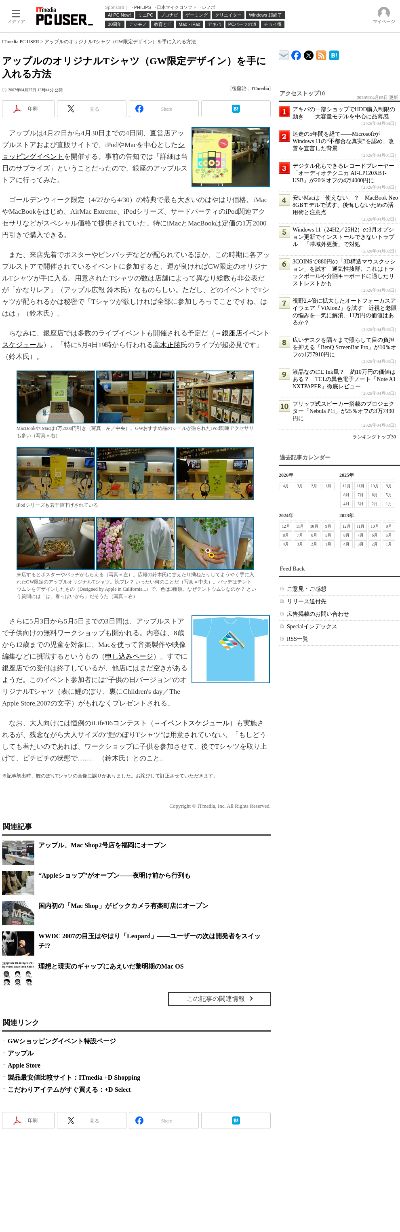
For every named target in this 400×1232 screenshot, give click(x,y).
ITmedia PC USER (20, 41)
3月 (300, 486)
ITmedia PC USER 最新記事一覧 (321, 54)
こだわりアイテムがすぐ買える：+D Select (69, 1089)
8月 (346, 495)
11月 (361, 486)
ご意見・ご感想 (306, 589)
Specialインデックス (312, 626)
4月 (286, 486)
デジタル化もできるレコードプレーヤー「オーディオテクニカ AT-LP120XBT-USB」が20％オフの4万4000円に (343, 173)
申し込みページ (129, 656)
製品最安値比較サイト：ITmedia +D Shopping (74, 1077)
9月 (389, 486)
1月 (328, 486)
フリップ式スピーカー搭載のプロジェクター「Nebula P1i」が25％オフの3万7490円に (343, 411)
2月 (314, 486)
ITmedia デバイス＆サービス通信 (284, 54)
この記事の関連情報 (216, 998)
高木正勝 (167, 345)
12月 (347, 486)
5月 (389, 495)
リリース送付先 (306, 601)
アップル (21, 1053)
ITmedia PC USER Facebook (296, 54)
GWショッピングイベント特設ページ (62, 1041)
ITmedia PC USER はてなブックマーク (334, 54)
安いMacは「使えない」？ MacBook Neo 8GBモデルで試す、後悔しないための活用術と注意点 (345, 205)
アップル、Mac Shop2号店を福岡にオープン (102, 845)
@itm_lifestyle (309, 54)
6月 (375, 495)
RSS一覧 (297, 639)
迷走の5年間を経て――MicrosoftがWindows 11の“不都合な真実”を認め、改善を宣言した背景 (343, 141)
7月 (361, 495)
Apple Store (24, 1065)
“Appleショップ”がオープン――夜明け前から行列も (114, 875)
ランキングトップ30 (374, 437)
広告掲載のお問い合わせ (318, 614)
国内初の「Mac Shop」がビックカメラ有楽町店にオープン (123, 905)
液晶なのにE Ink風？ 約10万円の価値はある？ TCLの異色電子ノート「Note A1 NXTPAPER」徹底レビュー (344, 379)
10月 (375, 486)
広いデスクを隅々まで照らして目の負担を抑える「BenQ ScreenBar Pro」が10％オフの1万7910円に (344, 347)
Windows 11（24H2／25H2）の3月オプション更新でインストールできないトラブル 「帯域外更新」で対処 (343, 237)
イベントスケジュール (195, 723)
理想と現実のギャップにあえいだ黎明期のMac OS (111, 966)
